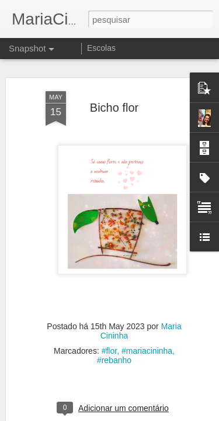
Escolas (101, 48)
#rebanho (114, 354)
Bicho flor (114, 101)
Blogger (156, 414)
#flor (109, 345)
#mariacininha (146, 345)
